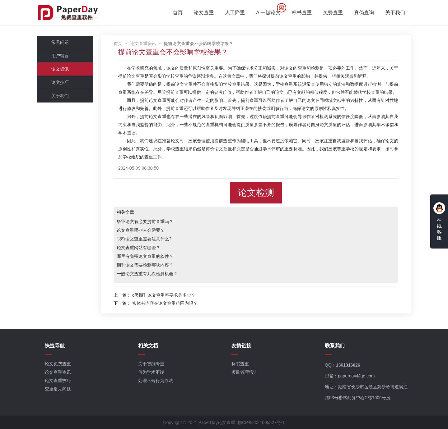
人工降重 (235, 12)
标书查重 (302, 12)
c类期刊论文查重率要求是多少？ (163, 295)
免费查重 (333, 12)
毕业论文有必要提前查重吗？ (145, 221)
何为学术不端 (151, 372)
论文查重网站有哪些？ (138, 247)
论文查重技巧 (58, 380)
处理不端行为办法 (155, 380)
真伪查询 (364, 12)
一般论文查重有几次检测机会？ (147, 273)
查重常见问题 (58, 388)
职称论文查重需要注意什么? (144, 238)
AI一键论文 (268, 12)
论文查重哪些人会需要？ (141, 230)
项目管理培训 (244, 372)
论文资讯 (60, 68)
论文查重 (204, 12)
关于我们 (395, 12)
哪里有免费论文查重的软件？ (145, 256)
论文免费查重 (58, 363)
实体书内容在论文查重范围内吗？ (165, 303)
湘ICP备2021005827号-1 (260, 422)
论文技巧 (60, 82)
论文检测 (256, 193)
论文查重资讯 (143, 43)
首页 (178, 12)
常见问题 (60, 42)
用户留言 (60, 55)
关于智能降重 (151, 363)
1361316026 (348, 365)
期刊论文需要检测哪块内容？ (145, 264)
